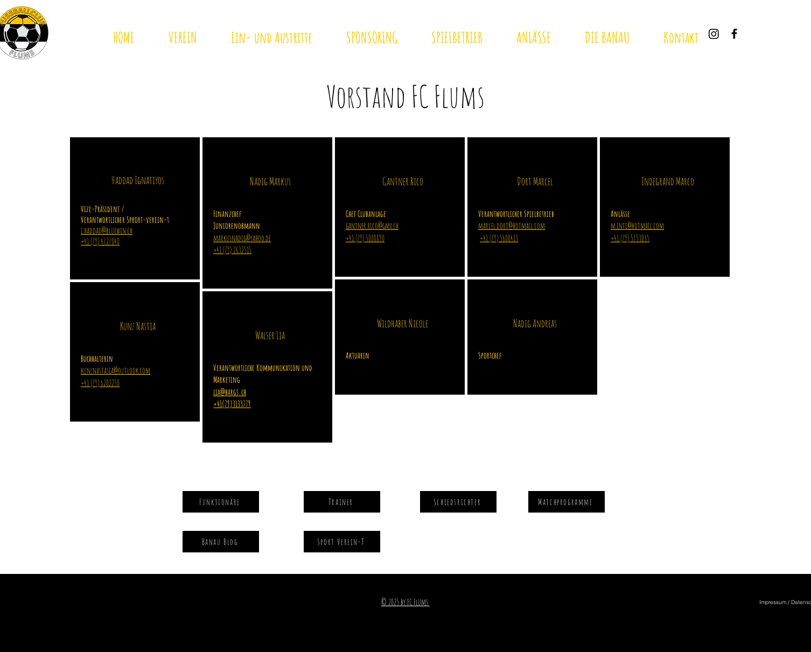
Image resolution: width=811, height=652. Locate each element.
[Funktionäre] (221, 502)
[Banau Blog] (221, 541)
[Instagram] (714, 33)
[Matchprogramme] (566, 502)
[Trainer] (342, 502)
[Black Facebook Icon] (734, 33)
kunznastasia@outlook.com (115, 370)
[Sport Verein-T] (342, 541)
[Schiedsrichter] (458, 502)
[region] (135, 208)
